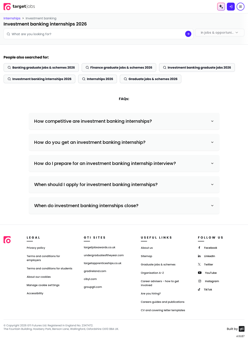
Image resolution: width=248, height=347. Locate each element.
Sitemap (146, 256)
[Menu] (240, 7)
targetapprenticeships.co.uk (102, 263)
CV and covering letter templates (163, 310)
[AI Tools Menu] (221, 7)
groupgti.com (93, 287)
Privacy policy (36, 248)
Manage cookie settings (43, 285)
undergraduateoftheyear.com (104, 255)
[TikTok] (205, 289)
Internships (12, 18)
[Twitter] (205, 264)
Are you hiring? (151, 294)
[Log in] (231, 7)
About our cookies (39, 277)
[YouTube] (207, 272)
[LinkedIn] (206, 255)
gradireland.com (95, 271)
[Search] (188, 34)
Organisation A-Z (152, 273)
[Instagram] (208, 280)
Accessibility (35, 293)
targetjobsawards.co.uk (99, 247)
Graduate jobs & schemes (158, 265)
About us (147, 248)
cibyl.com (90, 279)
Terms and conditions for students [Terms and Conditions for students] (49, 268)
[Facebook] (207, 247)
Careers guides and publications (163, 302)
